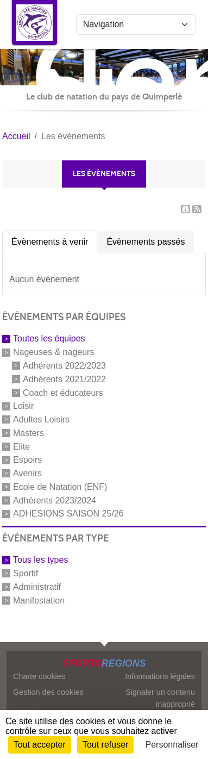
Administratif (37, 587)
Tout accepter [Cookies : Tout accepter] (40, 744)
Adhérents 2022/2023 (64, 365)
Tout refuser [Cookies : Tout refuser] (105, 744)
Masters (28, 433)
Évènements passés (145, 241)
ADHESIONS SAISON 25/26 (68, 513)
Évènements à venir (49, 241)
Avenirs (27, 473)
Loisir (23, 405)
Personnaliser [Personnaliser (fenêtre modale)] (172, 744)
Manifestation (39, 600)
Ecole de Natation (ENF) (60, 487)
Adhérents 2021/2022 (64, 379)
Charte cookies (39, 676)
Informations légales (160, 676)
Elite (21, 446)
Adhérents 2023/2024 (54, 500)
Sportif (25, 573)
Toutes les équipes (49, 338)
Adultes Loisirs (41, 419)
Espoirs (27, 459)
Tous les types (40, 559)
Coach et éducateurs (63, 392)
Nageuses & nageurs (53, 352)
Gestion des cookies (48, 692)
